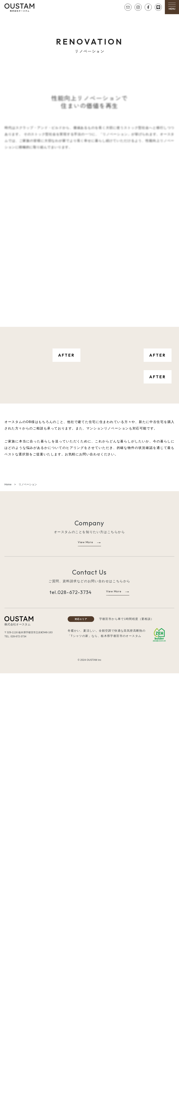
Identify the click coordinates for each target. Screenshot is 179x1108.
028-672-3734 (75, 1027)
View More (85, 977)
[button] (172, 6)
